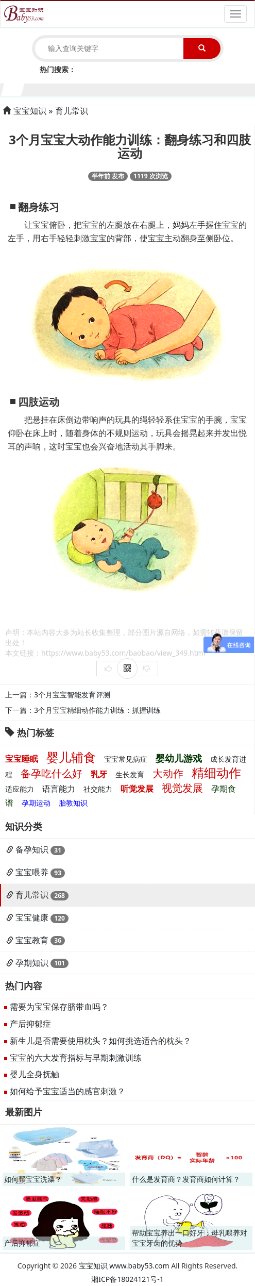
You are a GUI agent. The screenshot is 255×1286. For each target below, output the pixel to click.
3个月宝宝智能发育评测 (72, 694)
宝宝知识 (29, 110)
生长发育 (129, 774)
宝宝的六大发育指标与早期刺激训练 (76, 1057)
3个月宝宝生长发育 (54, 88)
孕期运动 (36, 803)
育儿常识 (71, 110)
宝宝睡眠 (21, 758)
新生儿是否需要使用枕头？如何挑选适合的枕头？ (100, 1040)
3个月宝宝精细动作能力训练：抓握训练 (97, 710)
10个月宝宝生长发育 (200, 88)
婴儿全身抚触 (34, 1074)
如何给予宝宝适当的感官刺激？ (67, 1091)
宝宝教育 (31, 940)
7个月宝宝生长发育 (138, 88)
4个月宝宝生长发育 (75, 88)
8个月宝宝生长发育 (159, 88)
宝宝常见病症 (125, 759)
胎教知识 (73, 803)
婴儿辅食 (71, 756)
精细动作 (216, 772)
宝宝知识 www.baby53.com (124, 1266)
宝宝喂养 (31, 872)
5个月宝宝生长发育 (96, 88)
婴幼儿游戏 (179, 758)
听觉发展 (137, 788)
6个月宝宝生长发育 (117, 88)
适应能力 (19, 789)
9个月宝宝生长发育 (179, 88)
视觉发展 (182, 788)
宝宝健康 (31, 917)
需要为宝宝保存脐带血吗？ (59, 1006)
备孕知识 (31, 849)
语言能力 (58, 788)
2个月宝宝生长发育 (34, 88)
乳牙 (99, 774)
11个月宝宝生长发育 (221, 88)
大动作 (167, 773)
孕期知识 (31, 962)
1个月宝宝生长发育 (13, 88)
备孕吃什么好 (51, 773)
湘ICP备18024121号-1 (127, 1279)
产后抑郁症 (30, 1023)
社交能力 (97, 789)
